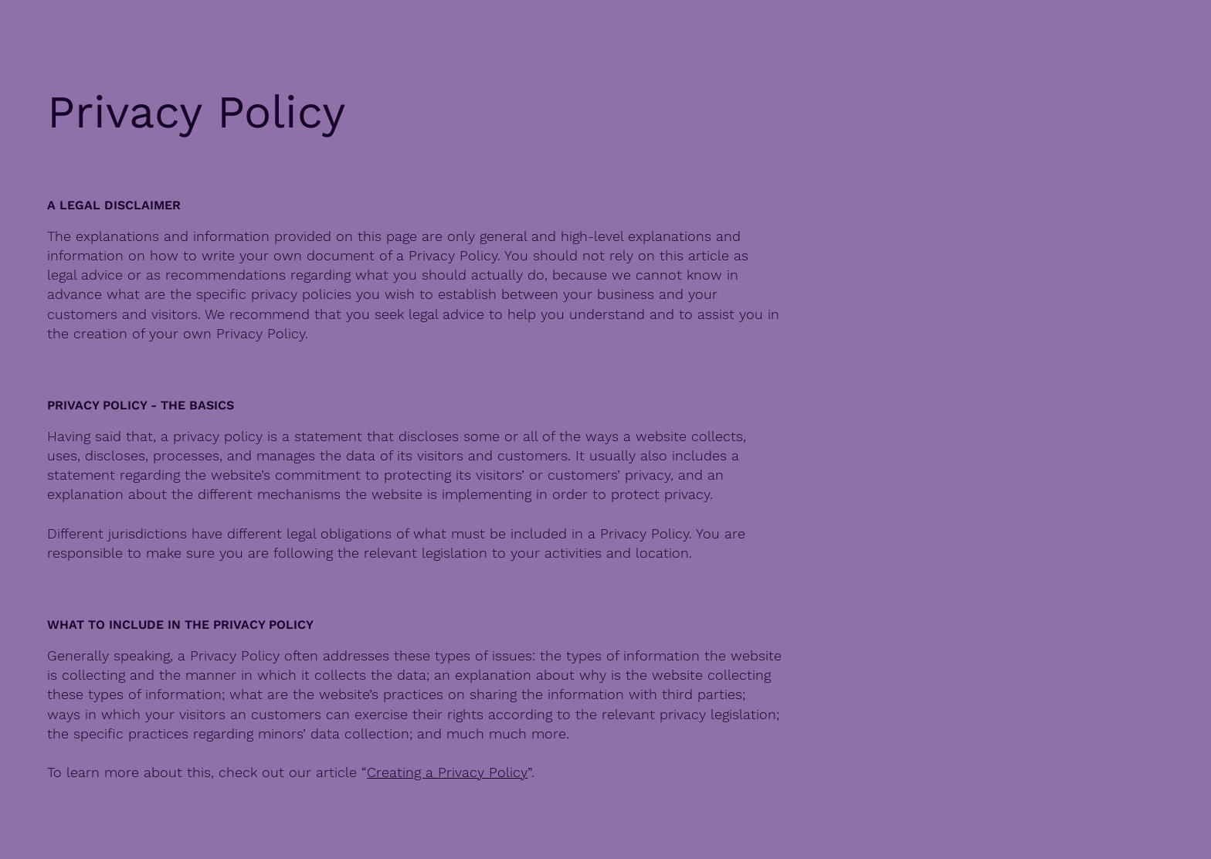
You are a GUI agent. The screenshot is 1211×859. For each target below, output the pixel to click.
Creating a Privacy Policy (447, 772)
